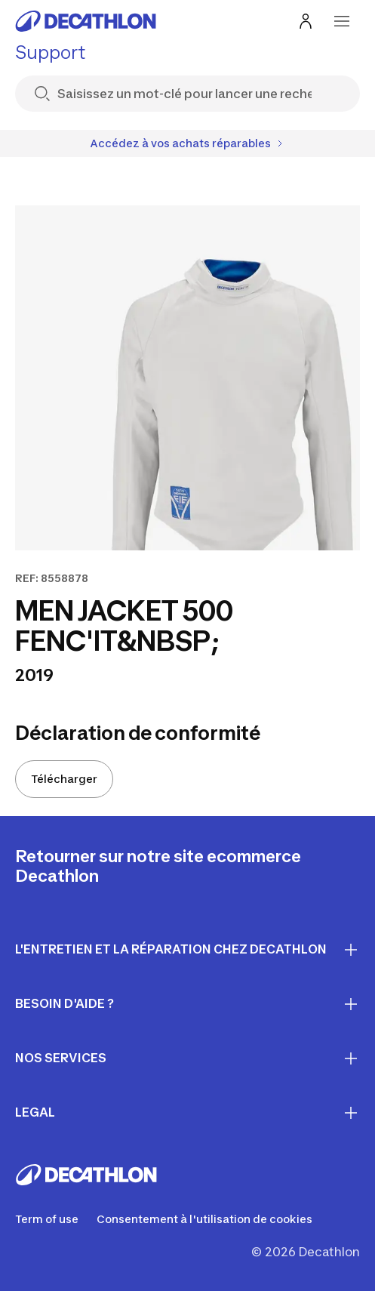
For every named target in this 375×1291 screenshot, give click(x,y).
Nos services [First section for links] (187, 1058)
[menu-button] (342, 21)
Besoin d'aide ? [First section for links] (187, 1004)
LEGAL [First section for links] (187, 1113)
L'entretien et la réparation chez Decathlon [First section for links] (187, 950)
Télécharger (64, 778)
